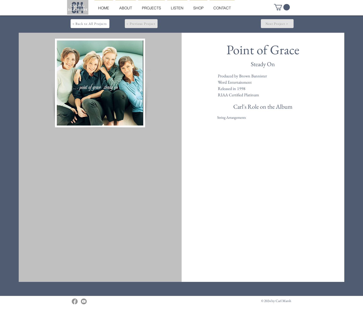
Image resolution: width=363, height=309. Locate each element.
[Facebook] (75, 301)
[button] (282, 7)
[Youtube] (84, 301)
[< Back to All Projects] (90, 23)
